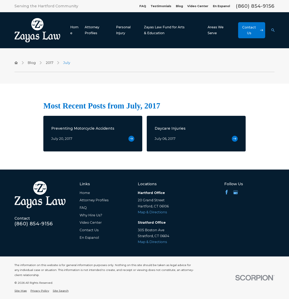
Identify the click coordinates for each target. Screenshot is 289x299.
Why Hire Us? (91, 215)
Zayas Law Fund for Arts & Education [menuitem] (164, 30)
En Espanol (221, 6)
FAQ (142, 6)
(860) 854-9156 (255, 6)
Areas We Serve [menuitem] (215, 30)
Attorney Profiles (94, 200)
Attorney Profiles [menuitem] (92, 30)
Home (85, 193)
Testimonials (161, 6)
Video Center (197, 6)
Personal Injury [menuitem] (123, 30)
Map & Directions (152, 212)
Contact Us (89, 230)
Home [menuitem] (74, 30)
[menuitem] (20, 290)
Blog (179, 6)
